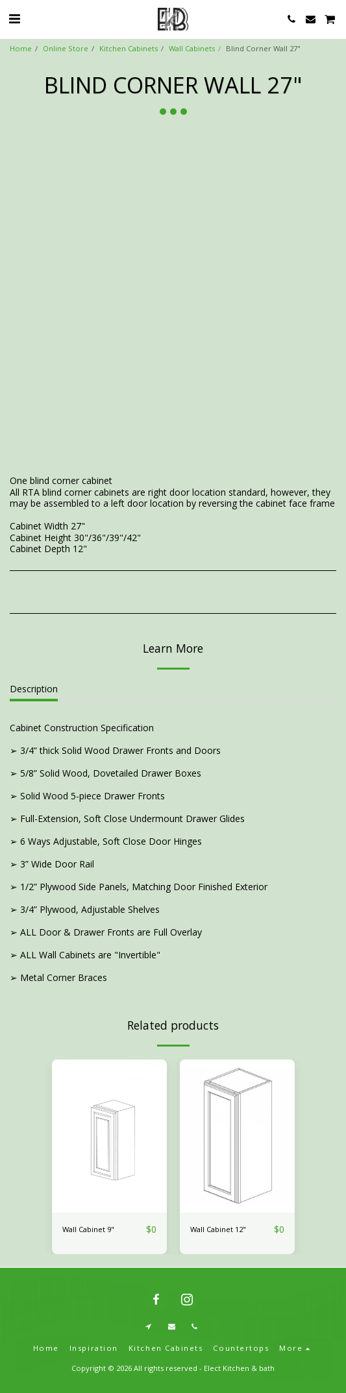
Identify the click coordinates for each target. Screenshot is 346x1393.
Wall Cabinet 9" (88, 1229)
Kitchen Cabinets (128, 48)
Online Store (65, 48)
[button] (14, 18)
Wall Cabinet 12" (218, 1229)
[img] (109, 1136)
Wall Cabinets (192, 48)
